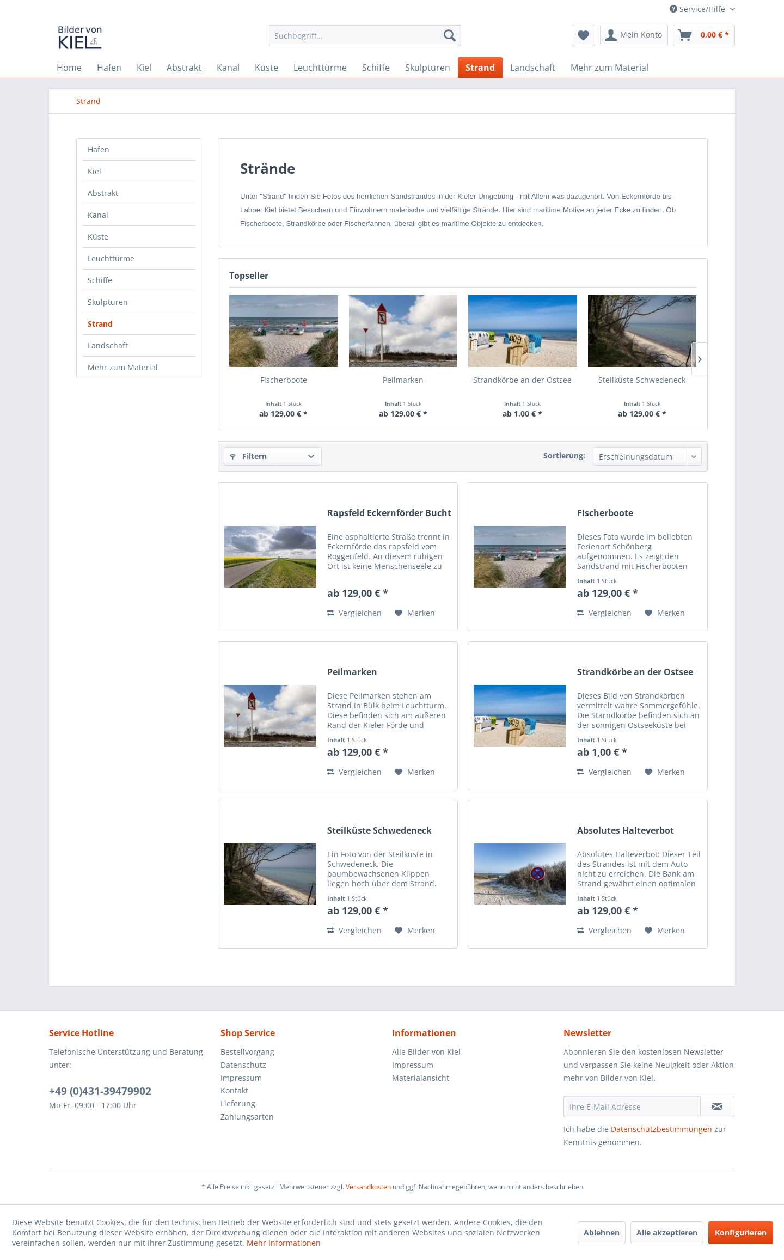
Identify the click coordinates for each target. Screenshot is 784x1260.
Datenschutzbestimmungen (661, 1129)
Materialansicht (420, 1078)
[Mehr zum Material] (609, 67)
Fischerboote (283, 380)
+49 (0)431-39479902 (100, 1091)
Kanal (98, 215)
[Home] (69, 67)
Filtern (248, 456)
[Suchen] (449, 35)
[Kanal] (228, 67)
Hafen (98, 149)
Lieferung (237, 1103)
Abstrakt (103, 193)
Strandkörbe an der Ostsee (522, 380)
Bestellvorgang (247, 1052)
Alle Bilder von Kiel (426, 1052)
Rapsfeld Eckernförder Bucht (389, 513)
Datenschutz (243, 1065)
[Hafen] (109, 67)
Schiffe (100, 280)
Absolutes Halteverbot (625, 830)
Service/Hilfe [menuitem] (698, 9)
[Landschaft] (533, 67)
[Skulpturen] (427, 67)
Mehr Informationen (284, 1243)
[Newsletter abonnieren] (717, 1106)
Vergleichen (354, 613)
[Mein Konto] (634, 35)
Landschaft (108, 345)
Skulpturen (108, 302)
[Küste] (266, 67)
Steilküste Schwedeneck (641, 380)
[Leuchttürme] (320, 67)
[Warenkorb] (704, 35)
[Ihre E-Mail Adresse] (632, 1106)
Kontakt (234, 1090)
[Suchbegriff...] (365, 35)
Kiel (94, 171)
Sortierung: (564, 455)
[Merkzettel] (583, 35)
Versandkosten (368, 1186)
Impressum (241, 1078)
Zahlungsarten (247, 1116)
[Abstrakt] (184, 67)
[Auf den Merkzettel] (415, 613)
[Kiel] (144, 67)
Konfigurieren (741, 1232)
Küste (98, 236)
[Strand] (480, 67)
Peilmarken (403, 380)
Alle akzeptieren (666, 1232)
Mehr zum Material (123, 367)
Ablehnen (602, 1232)
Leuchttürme (111, 258)
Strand (100, 324)
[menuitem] (365, 35)
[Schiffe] (375, 67)
